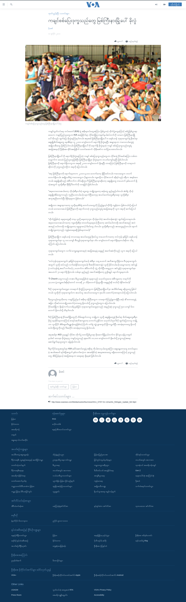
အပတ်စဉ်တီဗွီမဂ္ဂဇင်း (19, 546)
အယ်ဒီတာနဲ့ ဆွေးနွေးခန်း (20, 455)
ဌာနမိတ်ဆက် (16, 560)
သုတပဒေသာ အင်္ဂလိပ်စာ (144, 506)
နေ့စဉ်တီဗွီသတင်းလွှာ (19, 535)
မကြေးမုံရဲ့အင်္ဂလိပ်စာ (60, 506)
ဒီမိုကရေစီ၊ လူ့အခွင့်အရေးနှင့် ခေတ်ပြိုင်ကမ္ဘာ (27, 460)
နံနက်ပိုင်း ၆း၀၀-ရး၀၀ (19, 521)
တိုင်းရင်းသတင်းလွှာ (142, 455)
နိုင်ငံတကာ (15, 424)
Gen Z (138, 470)
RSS (54, 419)
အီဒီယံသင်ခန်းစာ (17, 506)
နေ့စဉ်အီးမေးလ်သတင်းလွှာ (62, 429)
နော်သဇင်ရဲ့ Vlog (141, 541)
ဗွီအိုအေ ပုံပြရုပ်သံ (100, 546)
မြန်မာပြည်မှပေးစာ (101, 455)
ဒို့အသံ (137, 481)
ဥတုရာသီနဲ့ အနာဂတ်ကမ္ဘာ (62, 460)
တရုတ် (13, 435)
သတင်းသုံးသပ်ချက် (18, 465)
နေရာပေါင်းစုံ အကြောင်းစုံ (144, 476)
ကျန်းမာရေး (98, 481)
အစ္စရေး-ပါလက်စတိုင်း (19, 440)
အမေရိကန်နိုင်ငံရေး (18, 476)
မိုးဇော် (50, 28)
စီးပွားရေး (56, 465)
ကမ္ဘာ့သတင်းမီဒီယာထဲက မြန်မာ (22, 486)
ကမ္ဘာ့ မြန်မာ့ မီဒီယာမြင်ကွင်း (21, 491)
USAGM (14, 590)
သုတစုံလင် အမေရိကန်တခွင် (145, 465)
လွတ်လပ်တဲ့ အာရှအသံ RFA (63, 590)
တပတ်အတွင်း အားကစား (62, 470)
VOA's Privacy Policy (102, 590)
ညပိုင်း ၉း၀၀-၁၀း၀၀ (60, 521)
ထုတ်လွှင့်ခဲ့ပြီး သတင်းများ (58, 13)
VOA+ (13, 575)
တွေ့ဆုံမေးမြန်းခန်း (59, 546)
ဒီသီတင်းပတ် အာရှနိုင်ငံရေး (104, 470)
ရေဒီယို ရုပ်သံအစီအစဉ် (19, 541)
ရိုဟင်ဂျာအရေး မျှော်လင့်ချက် (105, 491)
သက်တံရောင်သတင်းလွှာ (144, 486)
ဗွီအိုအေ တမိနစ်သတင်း (143, 535)
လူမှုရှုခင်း (56, 491)
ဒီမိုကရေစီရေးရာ (17, 470)
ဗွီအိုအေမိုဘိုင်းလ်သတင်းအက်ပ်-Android (108, 575)
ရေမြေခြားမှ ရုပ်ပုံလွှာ (101, 535)
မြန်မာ (13, 419)
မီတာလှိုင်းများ (58, 560)
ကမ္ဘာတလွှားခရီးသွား (101, 465)
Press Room (16, 595)
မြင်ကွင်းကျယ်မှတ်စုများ (103, 460)
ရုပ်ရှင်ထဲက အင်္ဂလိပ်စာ (102, 506)
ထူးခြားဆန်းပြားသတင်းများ (62, 486)
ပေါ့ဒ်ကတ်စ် (56, 424)
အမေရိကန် (15, 429)
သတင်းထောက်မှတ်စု (19, 481)
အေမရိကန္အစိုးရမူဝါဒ (60, 595)
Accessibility (99, 595)
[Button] (118, 41)
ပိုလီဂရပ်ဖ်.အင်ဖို (100, 541)
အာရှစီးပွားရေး (99, 476)
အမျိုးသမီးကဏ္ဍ (100, 486)
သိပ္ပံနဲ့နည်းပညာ (58, 455)
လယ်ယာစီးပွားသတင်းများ (62, 476)
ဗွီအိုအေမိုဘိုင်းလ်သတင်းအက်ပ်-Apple (66, 575)
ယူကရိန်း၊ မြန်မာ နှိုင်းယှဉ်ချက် (63, 481)
